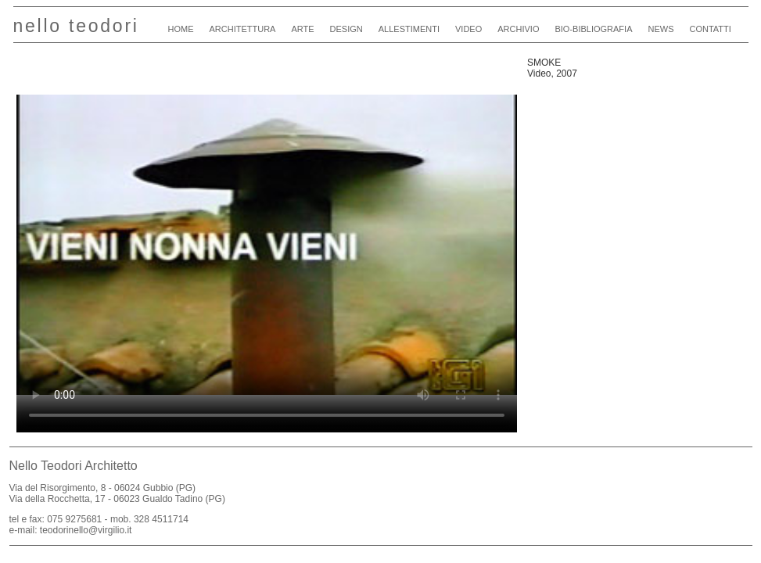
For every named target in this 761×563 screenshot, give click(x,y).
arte (302, 29)
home (181, 29)
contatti (709, 29)
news (660, 29)
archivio (518, 29)
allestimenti (409, 29)
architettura (243, 29)
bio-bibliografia (593, 29)
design (346, 29)
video (468, 29)
